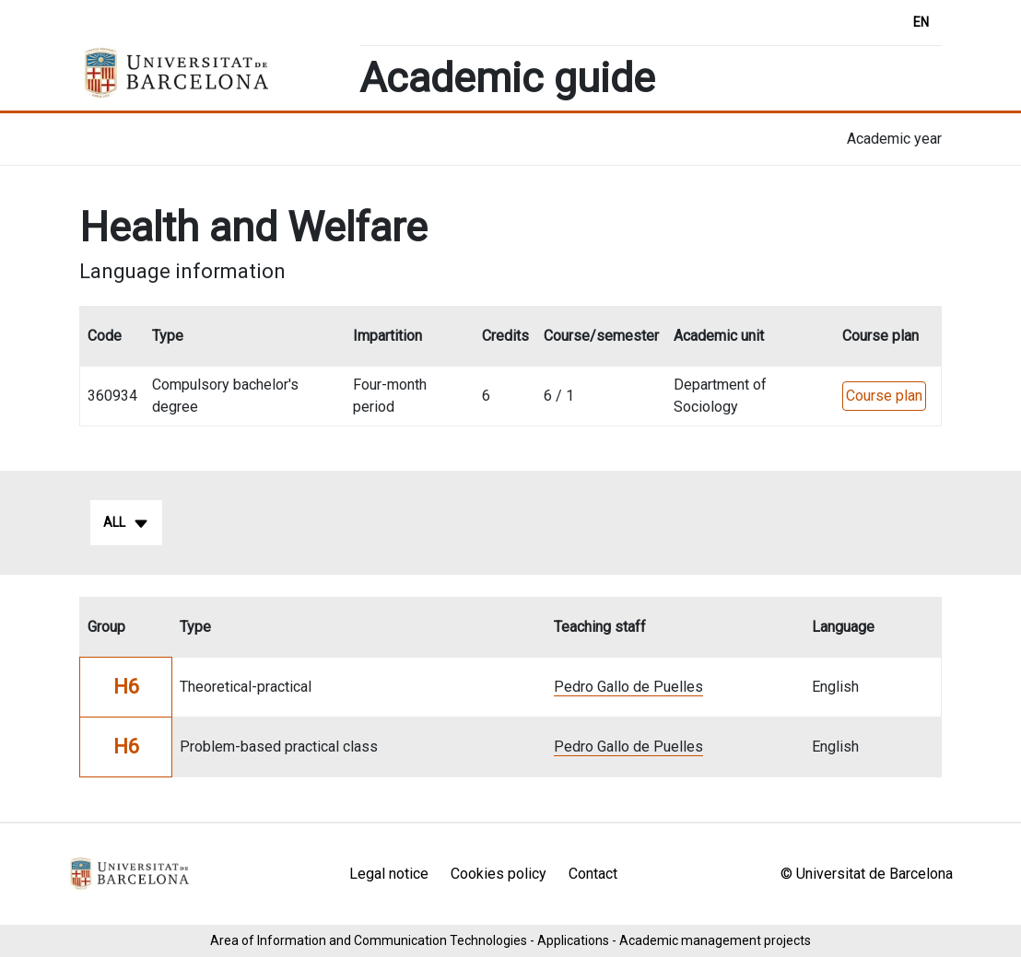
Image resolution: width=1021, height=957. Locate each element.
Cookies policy (498, 873)
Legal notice (388, 873)
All (126, 523)
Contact (593, 873)
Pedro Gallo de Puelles (628, 686)
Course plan (884, 395)
